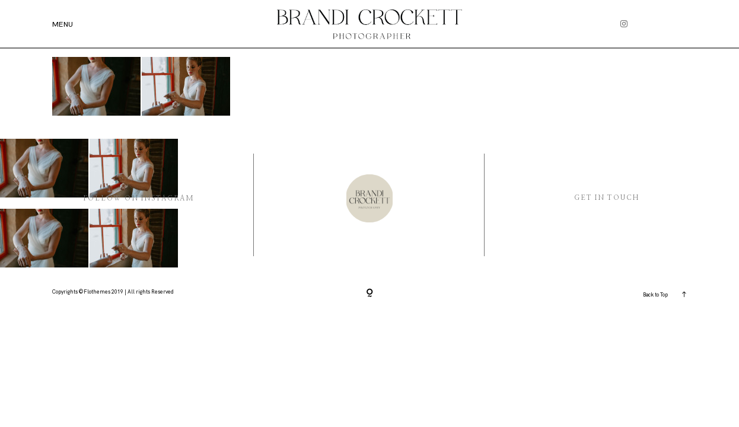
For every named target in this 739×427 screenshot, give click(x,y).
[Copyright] (369, 293)
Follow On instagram (139, 198)
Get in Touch (606, 198)
